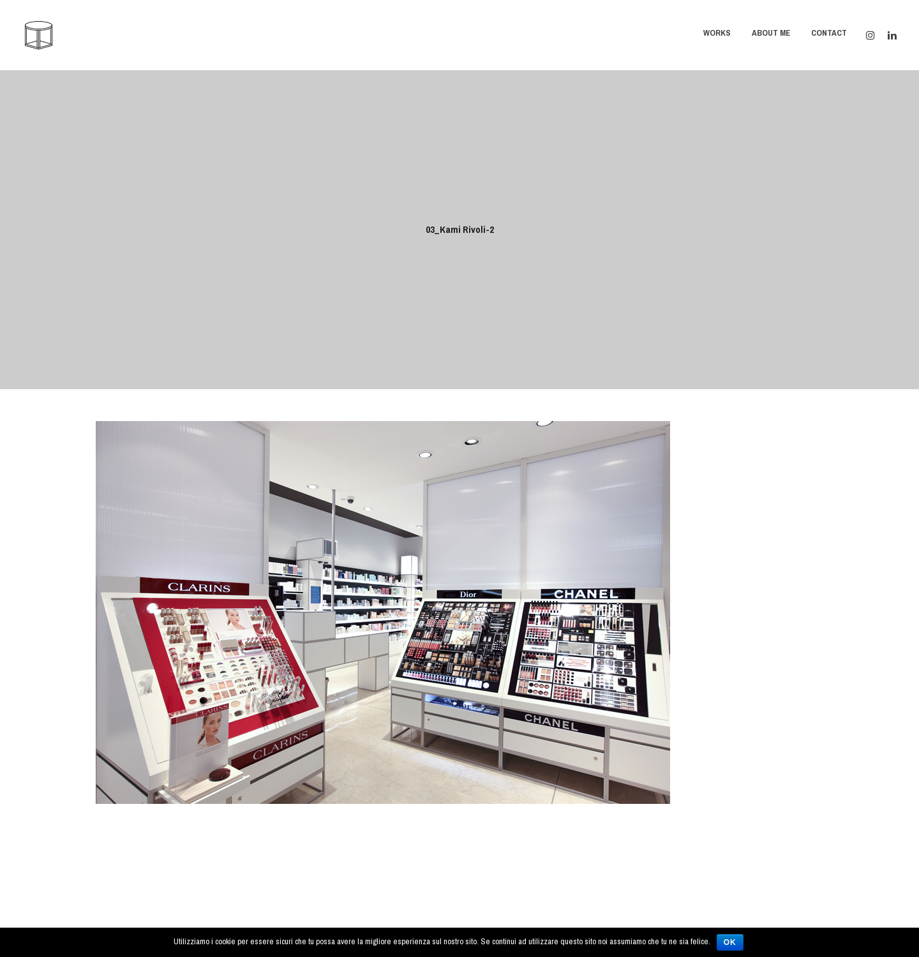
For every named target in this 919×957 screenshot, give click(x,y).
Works (717, 32)
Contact (829, 32)
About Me (771, 32)
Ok (730, 942)
